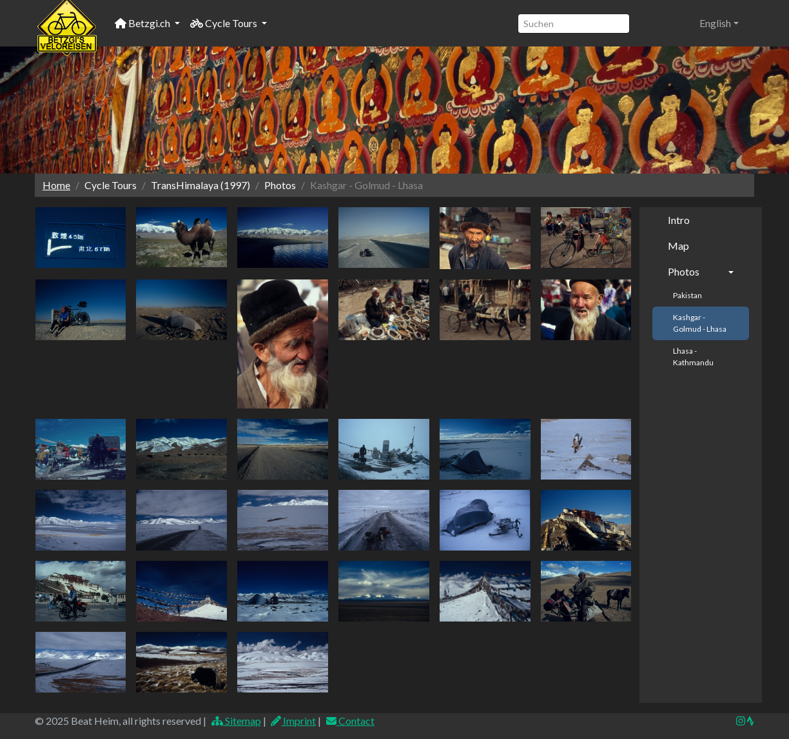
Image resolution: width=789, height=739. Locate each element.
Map (678, 245)
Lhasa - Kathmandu (693, 356)
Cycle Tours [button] (224, 23)
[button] (719, 23)
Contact (350, 720)
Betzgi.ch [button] (143, 23)
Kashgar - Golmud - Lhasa (699, 323)
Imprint (293, 720)
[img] (750, 721)
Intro (679, 220)
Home (56, 185)
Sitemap (235, 720)
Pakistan (687, 295)
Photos (683, 271)
